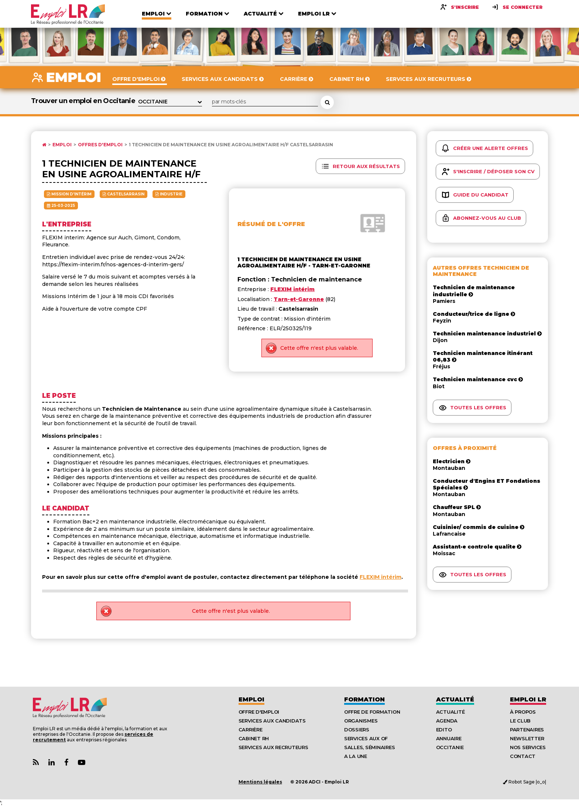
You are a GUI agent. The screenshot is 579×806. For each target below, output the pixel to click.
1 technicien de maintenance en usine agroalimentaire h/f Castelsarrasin (231, 144)
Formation (364, 699)
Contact (522, 756)
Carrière (251, 729)
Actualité (455, 699)
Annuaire (449, 738)
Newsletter (527, 738)
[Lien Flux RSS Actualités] (36, 762)
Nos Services (528, 747)
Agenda (447, 721)
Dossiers (356, 729)
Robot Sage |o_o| (524, 782)
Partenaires (527, 729)
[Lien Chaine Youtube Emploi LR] (81, 762)
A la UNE (355, 756)
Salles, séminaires (369, 747)
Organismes (360, 721)
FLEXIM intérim (380, 577)
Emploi (62, 144)
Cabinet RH (254, 738)
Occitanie (450, 747)
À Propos (523, 712)
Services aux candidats (272, 721)
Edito (444, 729)
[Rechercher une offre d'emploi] (327, 102)
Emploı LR (528, 699)
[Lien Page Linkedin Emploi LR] (51, 762)
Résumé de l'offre (271, 224)
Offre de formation (372, 712)
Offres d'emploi (100, 144)
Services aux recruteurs (273, 747)
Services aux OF (366, 738)
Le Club (520, 721)
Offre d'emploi (259, 712)
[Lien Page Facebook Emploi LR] (66, 762)
